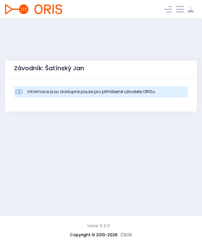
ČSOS (126, 235)
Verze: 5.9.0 (98, 226)
